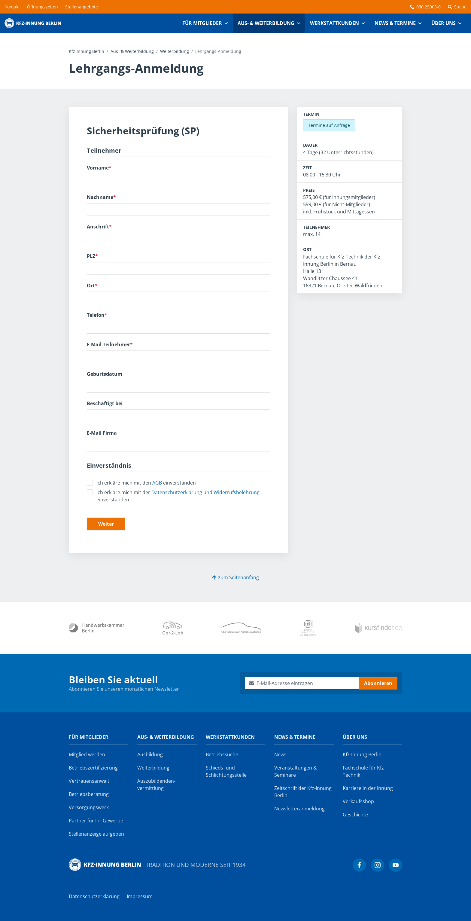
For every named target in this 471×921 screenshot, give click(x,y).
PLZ (92, 256)
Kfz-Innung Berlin (86, 51)
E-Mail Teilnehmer (110, 344)
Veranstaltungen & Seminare (295, 771)
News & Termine (294, 737)
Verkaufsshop (358, 801)
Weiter (106, 524)
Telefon (97, 315)
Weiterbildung (174, 51)
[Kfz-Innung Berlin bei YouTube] (395, 865)
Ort (92, 285)
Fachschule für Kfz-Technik (364, 771)
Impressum (140, 896)
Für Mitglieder (88, 737)
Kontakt (12, 7)
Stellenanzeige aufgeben (96, 834)
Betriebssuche (222, 754)
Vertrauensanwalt (89, 781)
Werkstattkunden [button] (334, 23)
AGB (157, 482)
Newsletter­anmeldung (299, 808)
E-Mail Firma (102, 433)
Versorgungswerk (89, 807)
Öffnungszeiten (42, 7)
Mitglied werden (87, 754)
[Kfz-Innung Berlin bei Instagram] (377, 865)
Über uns (355, 737)
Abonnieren (378, 683)
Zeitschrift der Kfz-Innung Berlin (303, 792)
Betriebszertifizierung (93, 767)
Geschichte (355, 814)
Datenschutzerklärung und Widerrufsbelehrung (205, 492)
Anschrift (99, 226)
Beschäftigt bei (105, 403)
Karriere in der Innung (368, 788)
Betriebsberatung (89, 794)
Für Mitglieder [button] (202, 23)
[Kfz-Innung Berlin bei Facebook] (359, 865)
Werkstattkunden (230, 737)
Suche (457, 7)
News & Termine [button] (395, 23)
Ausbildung (150, 754)
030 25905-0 (425, 7)
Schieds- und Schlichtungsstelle (226, 771)
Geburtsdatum (104, 374)
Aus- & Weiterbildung (132, 51)
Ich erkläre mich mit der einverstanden (178, 496)
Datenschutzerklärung (94, 896)
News (280, 754)
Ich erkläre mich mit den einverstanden (146, 482)
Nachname (101, 197)
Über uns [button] (443, 23)
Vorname (99, 167)
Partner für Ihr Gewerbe (96, 820)
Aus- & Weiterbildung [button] (266, 23)
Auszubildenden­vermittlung (156, 784)
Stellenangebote (81, 7)
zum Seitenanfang (235, 577)
